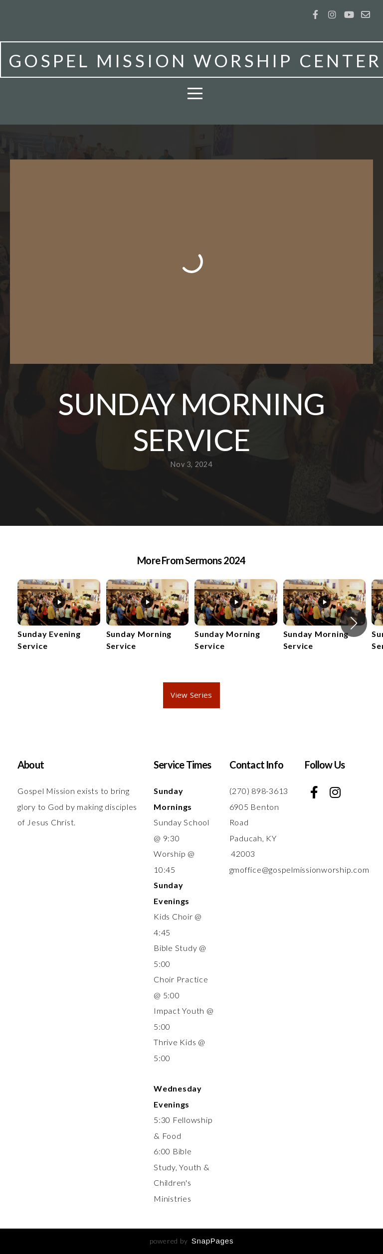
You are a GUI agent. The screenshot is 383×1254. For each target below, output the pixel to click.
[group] (58, 623)
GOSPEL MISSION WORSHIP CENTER (195, 60)
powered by (191, 1241)
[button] (354, 623)
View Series (191, 695)
